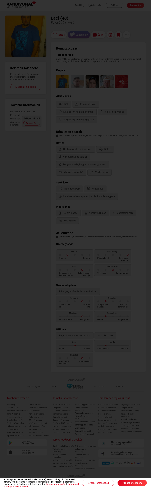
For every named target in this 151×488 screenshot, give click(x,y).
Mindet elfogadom (132, 482)
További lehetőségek (98, 482)
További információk (55, 484)
